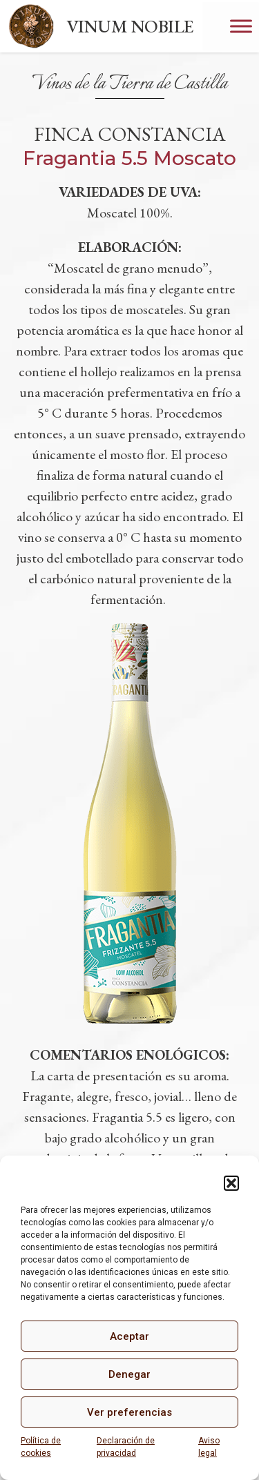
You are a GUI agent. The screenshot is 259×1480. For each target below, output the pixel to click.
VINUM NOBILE (129, 26)
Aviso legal (209, 1447)
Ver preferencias (129, 1412)
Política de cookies (41, 1447)
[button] (231, 1183)
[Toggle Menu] (241, 25)
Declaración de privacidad (126, 1447)
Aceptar (129, 1336)
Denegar (129, 1374)
